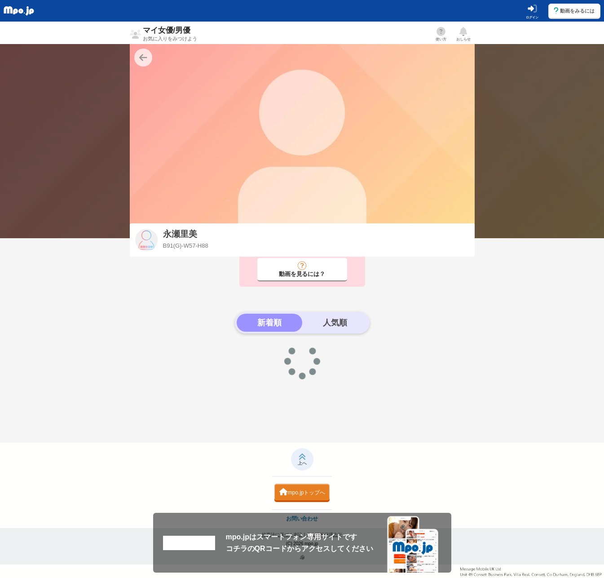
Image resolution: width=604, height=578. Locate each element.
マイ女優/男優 (170, 33)
